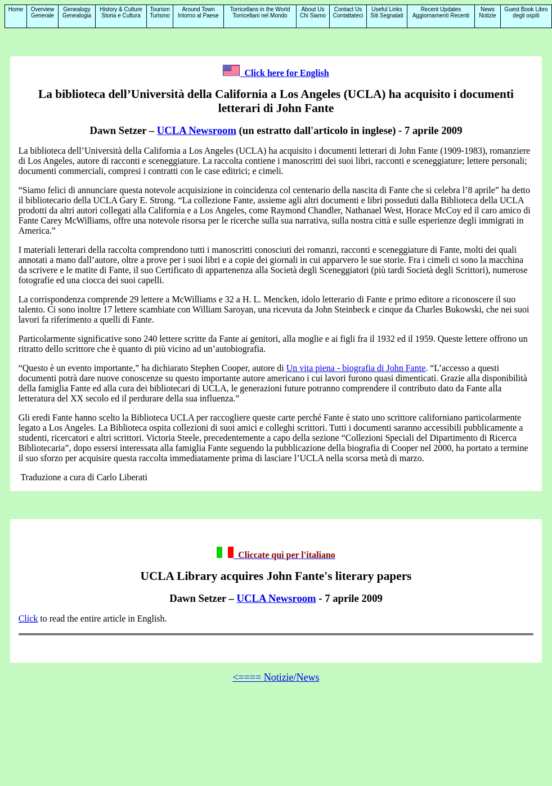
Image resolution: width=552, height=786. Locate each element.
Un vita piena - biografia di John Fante (356, 368)
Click (28, 618)
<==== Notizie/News (275, 677)
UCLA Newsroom (196, 130)
